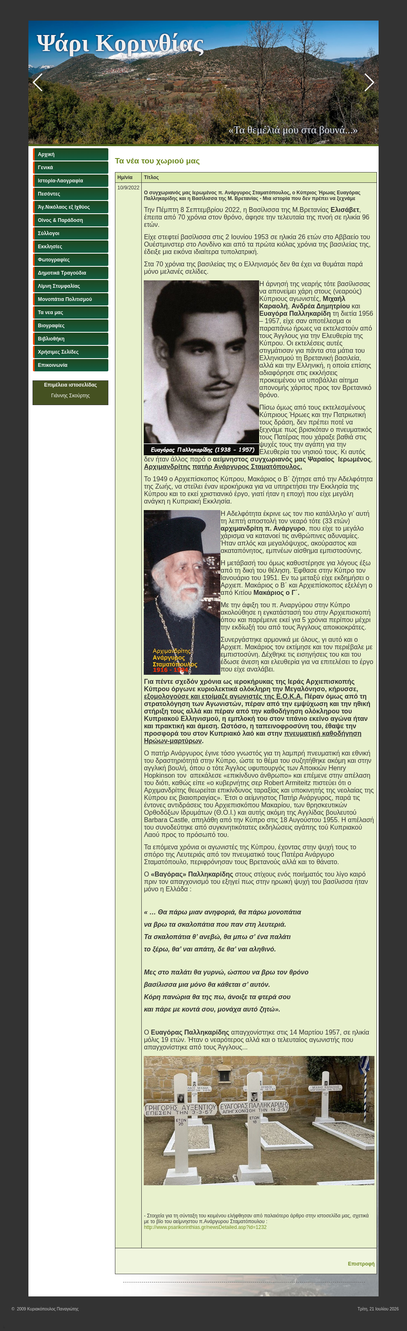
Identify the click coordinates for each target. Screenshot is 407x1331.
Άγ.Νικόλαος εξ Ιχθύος (64, 207)
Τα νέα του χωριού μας (157, 160)
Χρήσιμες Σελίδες (58, 352)
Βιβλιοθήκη (51, 339)
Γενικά (45, 167)
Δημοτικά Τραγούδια (62, 273)
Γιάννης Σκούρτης (70, 396)
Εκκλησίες (50, 246)
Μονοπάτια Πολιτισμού (65, 299)
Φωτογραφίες (54, 260)
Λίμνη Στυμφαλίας (59, 286)
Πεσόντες (49, 194)
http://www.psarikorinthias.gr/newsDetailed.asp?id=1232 (205, 1227)
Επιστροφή (361, 1264)
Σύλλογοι (48, 233)
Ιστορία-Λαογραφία (60, 181)
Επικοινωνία (53, 365)
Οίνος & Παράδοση (60, 220)
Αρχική (46, 154)
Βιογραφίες (51, 326)
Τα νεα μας (50, 312)
